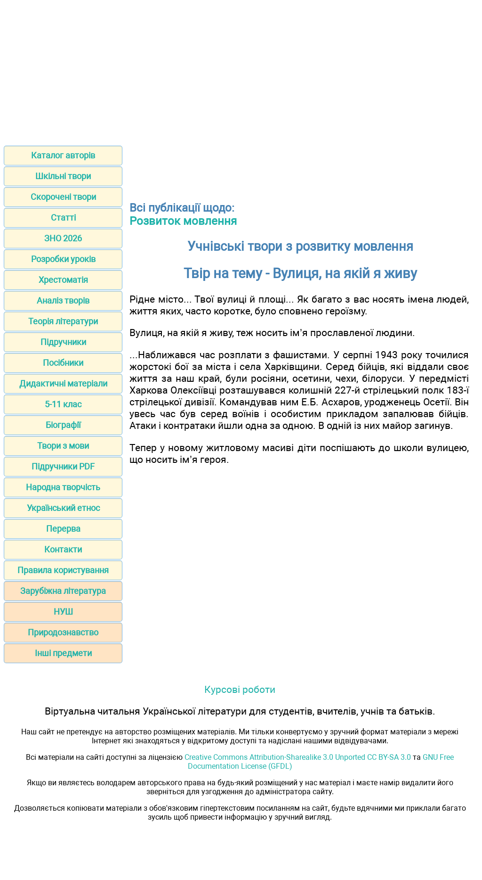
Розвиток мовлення (183, 221)
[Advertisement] (241, 70)
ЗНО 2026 (63, 238)
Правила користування (63, 570)
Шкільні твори (63, 176)
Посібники (63, 363)
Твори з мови (63, 446)
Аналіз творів (63, 300)
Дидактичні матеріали (63, 383)
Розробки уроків (63, 259)
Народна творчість (63, 487)
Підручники (63, 342)
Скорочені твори (63, 197)
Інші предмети (63, 653)
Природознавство (63, 632)
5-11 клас (63, 404)
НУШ (63, 612)
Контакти (63, 549)
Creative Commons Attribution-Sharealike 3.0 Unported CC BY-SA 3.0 (298, 757)
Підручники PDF (63, 466)
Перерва (63, 529)
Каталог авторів (63, 155)
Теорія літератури (63, 321)
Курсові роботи (239, 689)
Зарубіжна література (63, 591)
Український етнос (63, 508)
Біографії (63, 425)
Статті (63, 217)
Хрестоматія (63, 280)
